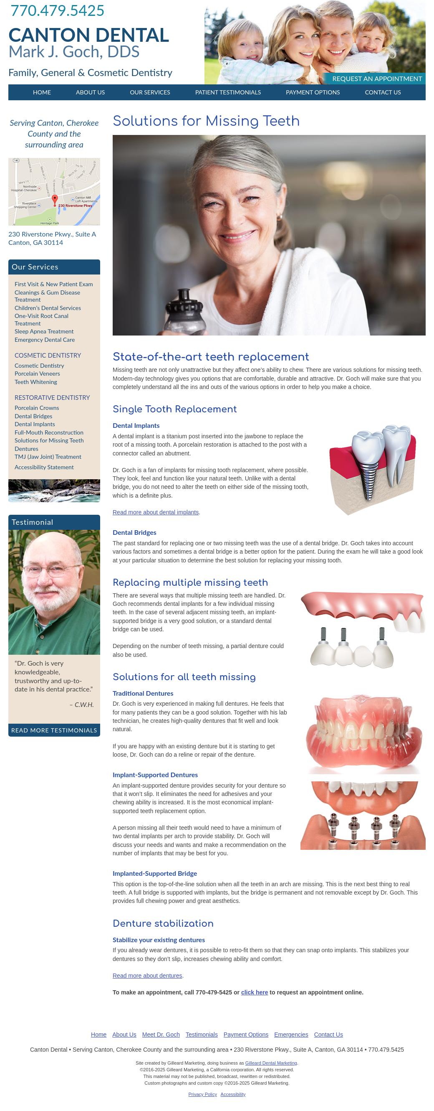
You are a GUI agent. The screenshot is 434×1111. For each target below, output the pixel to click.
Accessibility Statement (44, 466)
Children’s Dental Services (48, 307)
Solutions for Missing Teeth (49, 440)
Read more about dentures (147, 975)
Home (42, 92)
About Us (90, 92)
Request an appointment (377, 78)
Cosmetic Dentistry (48, 355)
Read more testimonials (54, 730)
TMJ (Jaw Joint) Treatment (48, 456)
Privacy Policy (203, 1094)
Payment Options (313, 92)
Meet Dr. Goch (161, 1034)
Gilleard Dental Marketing (271, 1062)
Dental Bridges (33, 415)
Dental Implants (35, 423)
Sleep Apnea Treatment (44, 331)
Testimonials (202, 1034)
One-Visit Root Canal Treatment (41, 319)
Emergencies (291, 1034)
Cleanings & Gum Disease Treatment (47, 296)
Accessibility (233, 1094)
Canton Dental (88, 34)
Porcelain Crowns (37, 407)
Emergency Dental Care (45, 339)
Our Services (150, 92)
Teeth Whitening (36, 381)
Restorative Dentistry (52, 397)
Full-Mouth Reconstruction (49, 432)
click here (254, 992)
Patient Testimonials (228, 92)
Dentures (26, 448)
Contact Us (383, 92)
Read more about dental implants (156, 512)
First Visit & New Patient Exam (54, 283)
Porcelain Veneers (37, 373)
